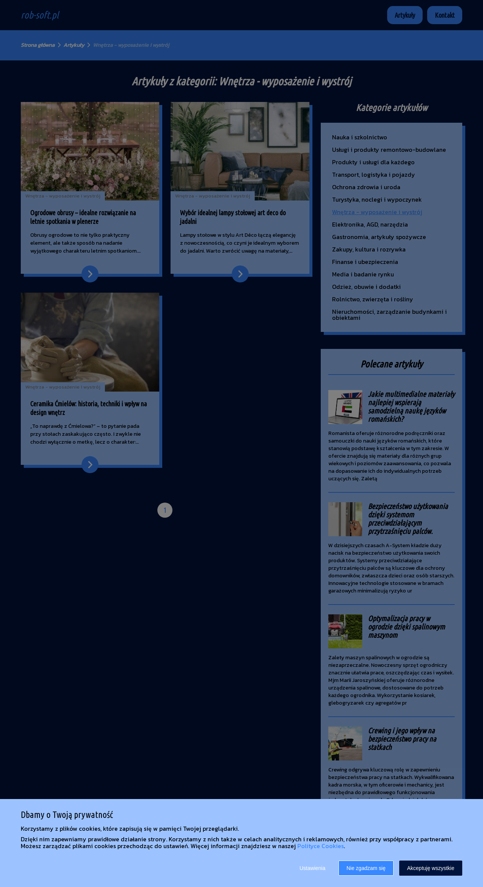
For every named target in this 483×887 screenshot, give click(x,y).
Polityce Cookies (320, 845)
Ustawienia (312, 868)
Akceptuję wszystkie (430, 868)
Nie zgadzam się (366, 868)
